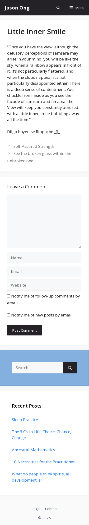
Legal (36, 508)
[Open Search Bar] (58, 7)
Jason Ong (17, 8)
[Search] (70, 367)
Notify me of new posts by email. (41, 315)
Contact (51, 508)
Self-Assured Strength (34, 146)
